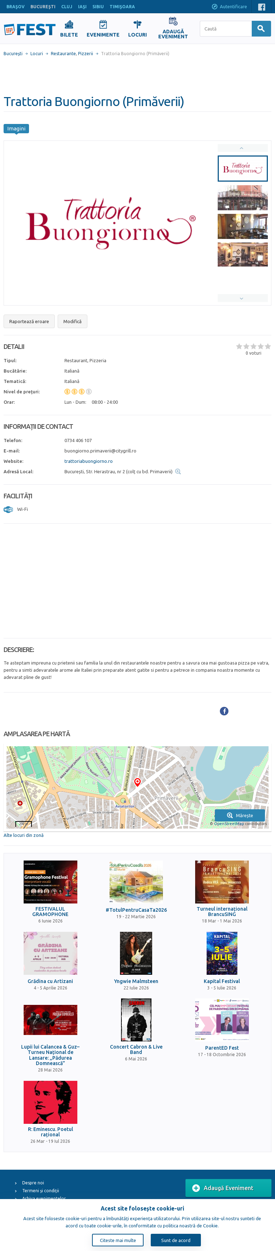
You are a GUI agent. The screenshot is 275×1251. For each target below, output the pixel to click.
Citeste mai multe (118, 1240)
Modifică (72, 321)
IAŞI (82, 6)
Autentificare (229, 7)
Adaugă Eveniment (223, 1188)
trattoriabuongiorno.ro (88, 461)
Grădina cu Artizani (50, 981)
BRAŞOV (15, 6)
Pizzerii (85, 53)
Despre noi (33, 1182)
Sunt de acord (175, 1240)
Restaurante (63, 53)
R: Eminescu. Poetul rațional (50, 1132)
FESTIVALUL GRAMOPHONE (50, 911)
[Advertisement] (137, 75)
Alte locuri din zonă (24, 835)
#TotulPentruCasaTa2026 (136, 910)
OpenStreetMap (229, 823)
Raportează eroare (29, 321)
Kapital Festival (222, 981)
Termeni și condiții (40, 1190)
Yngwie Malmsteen (136, 981)
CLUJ (66, 6)
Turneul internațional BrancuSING (222, 911)
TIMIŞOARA (122, 6)
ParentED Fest (222, 1048)
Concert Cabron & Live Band (136, 1049)
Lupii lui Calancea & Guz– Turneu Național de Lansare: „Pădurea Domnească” (50, 1055)
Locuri (36, 53)
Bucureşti (13, 53)
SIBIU (98, 6)
